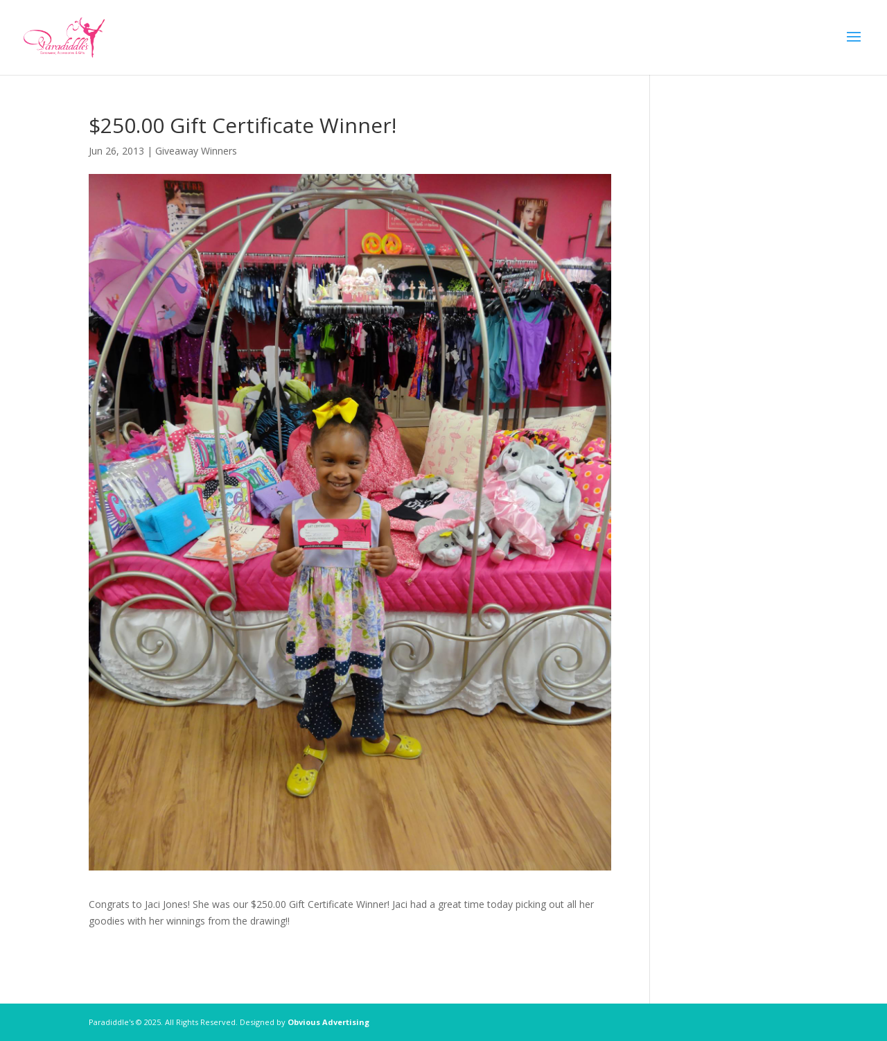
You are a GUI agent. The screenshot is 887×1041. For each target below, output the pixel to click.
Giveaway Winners (196, 150)
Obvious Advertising (328, 1022)
